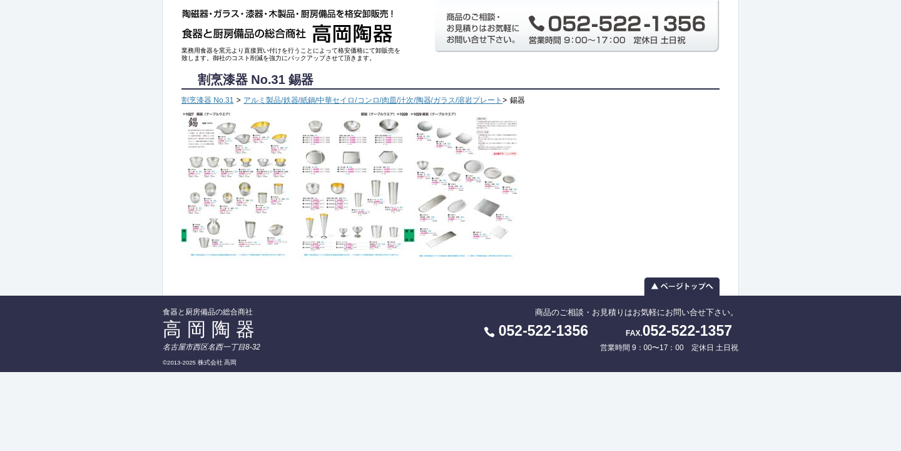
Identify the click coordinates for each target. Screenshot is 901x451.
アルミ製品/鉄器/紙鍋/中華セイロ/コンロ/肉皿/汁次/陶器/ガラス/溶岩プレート (372, 100)
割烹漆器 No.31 (207, 100)
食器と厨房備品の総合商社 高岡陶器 (290, 23)
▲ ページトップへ (450, 286)
